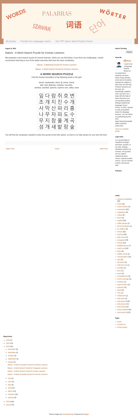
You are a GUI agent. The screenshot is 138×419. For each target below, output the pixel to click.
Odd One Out (122, 265)
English (120, 220)
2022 (8, 405)
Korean (120, 243)
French (119, 232)
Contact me (121, 324)
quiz (118, 271)
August (10, 362)
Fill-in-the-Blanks (123, 226)
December (12, 349)
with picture (121, 301)
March (10, 391)
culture (119, 215)
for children (121, 229)
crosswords (121, 209)
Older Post (104, 149)
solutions (120, 282)
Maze (119, 251)
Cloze (119, 204)
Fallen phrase (122, 223)
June (10, 382)
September (12, 359)
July (9, 378)
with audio (121, 298)
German (120, 234)
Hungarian (121, 240)
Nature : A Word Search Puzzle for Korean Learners (26, 371)
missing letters (122, 257)
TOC (119, 293)
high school (121, 237)
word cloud (121, 307)
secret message (123, 279)
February (11, 394)
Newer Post (10, 149)
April (10, 388)
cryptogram (121, 212)
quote (119, 273)
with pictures (121, 304)
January (11, 397)
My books (11, 41)
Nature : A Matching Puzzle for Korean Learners (57, 65)
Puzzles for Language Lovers (36, 41)
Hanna (128, 61)
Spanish (120, 287)
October (11, 356)
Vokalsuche (121, 296)
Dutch (119, 218)
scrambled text (122, 276)
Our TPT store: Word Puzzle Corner (74, 41)
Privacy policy (122, 327)
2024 (8, 346)
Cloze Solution (122, 207)
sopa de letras (122, 284)
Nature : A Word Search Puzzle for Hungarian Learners (27, 368)
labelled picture (122, 246)
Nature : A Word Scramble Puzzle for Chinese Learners (28, 365)
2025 (8, 343)
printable (120, 268)
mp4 (118, 259)
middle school (122, 254)
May (9, 385)
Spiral (119, 290)
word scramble (122, 310)
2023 (8, 402)
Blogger (86, 414)
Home (57, 149)
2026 (8, 340)
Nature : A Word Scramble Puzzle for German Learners (27, 374)
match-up (120, 248)
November (12, 352)
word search (121, 312)
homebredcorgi (67, 414)
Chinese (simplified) (124, 199)
